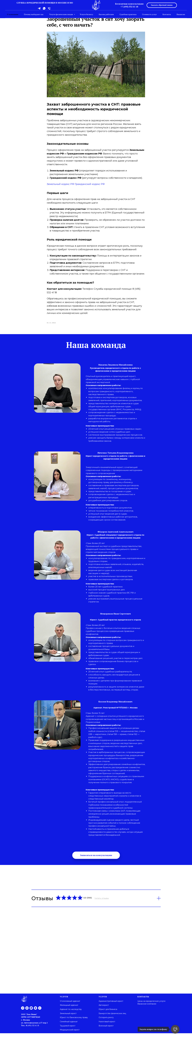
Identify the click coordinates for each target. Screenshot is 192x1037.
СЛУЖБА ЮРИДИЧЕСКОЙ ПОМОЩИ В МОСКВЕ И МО (45, 2)
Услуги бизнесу (86, 14)
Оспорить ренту (106, 1021)
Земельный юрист (68, 1017)
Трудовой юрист (67, 1029)
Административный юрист (111, 1005)
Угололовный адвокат (70, 1005)
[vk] (39, 1011)
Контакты (167, 14)
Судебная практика (127, 14)
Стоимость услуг (149, 14)
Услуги (64, 1000)
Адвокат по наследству (71, 1013)
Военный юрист (106, 1029)
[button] (96, 859)
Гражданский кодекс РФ (90, 186)
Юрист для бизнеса (108, 1013)
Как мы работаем (106, 14)
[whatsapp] (44, 9)
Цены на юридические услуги (151, 1005)
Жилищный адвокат (69, 1009)
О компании (12, 14)
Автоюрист (104, 1009)
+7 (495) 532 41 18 (129, 6)
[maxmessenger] (27, 1011)
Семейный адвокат (69, 1025)
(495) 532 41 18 (33, 1029)
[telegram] (39, 9)
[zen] (35, 1011)
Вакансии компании (146, 1008)
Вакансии (181, 14)
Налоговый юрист (107, 1025)
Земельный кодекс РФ (60, 186)
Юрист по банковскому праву (74, 1021)
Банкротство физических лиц (112, 1017)
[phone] (49, 9)
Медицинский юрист (70, 1033)
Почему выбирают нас (34, 14)
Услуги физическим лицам (61, 14)
